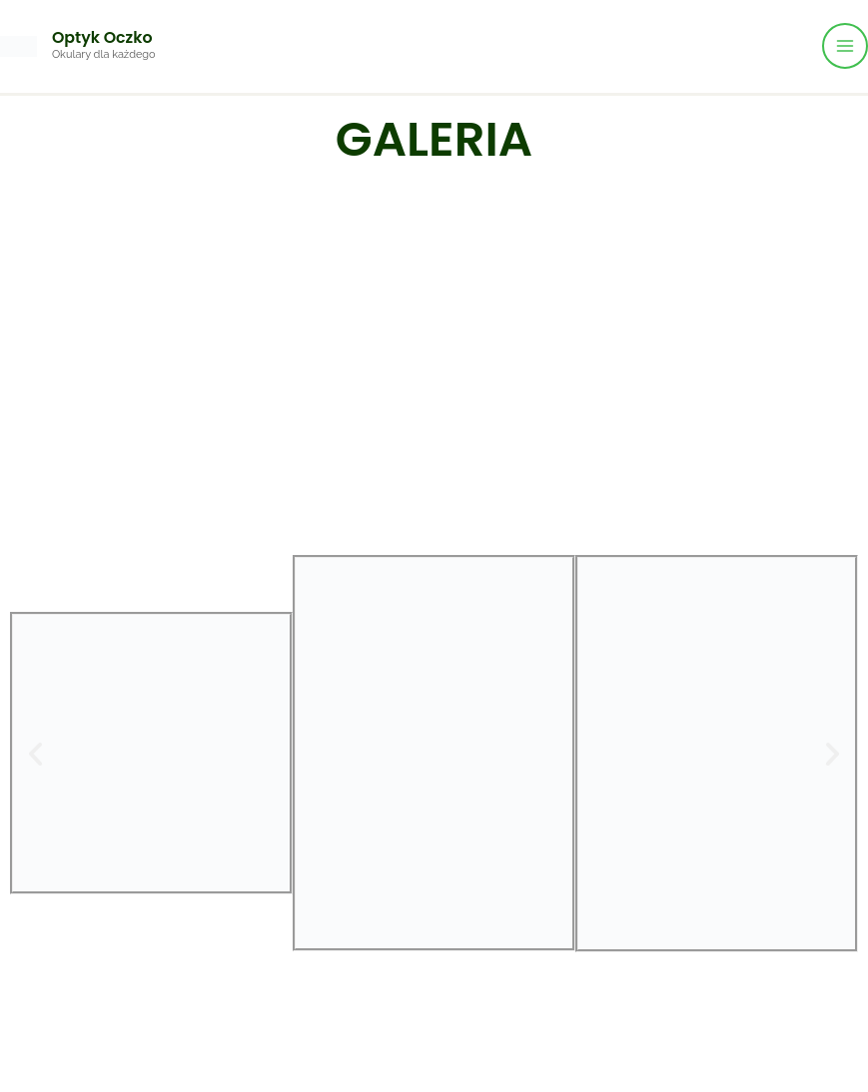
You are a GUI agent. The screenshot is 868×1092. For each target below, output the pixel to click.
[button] (35, 753)
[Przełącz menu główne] (845, 46)
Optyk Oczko (107, 37)
